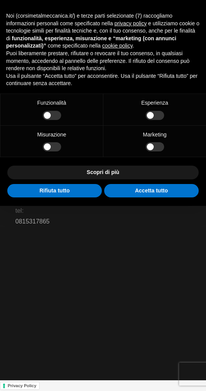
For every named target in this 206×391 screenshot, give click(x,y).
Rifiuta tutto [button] (55, 190)
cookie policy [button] (117, 46)
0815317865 (32, 221)
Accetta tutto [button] (151, 190)
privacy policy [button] (131, 23)
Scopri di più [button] (103, 172)
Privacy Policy (22, 385)
